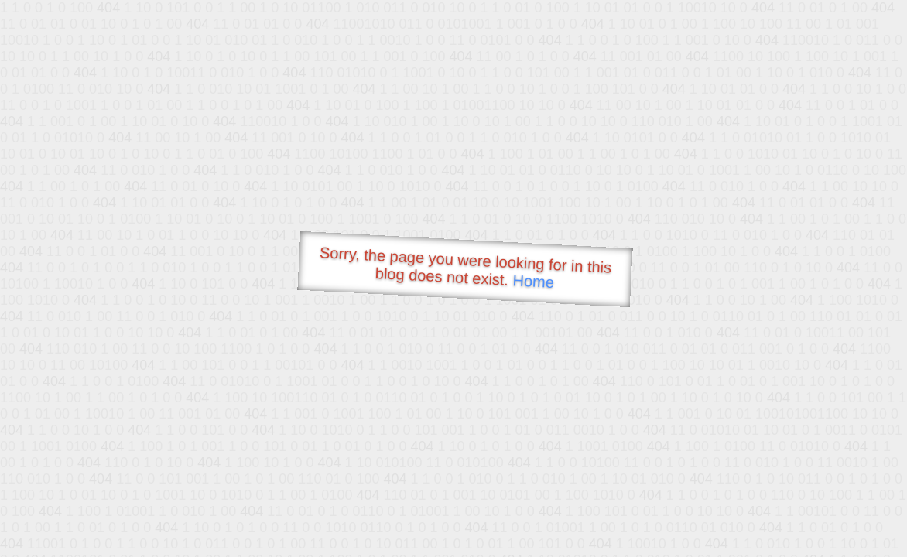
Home (533, 281)
